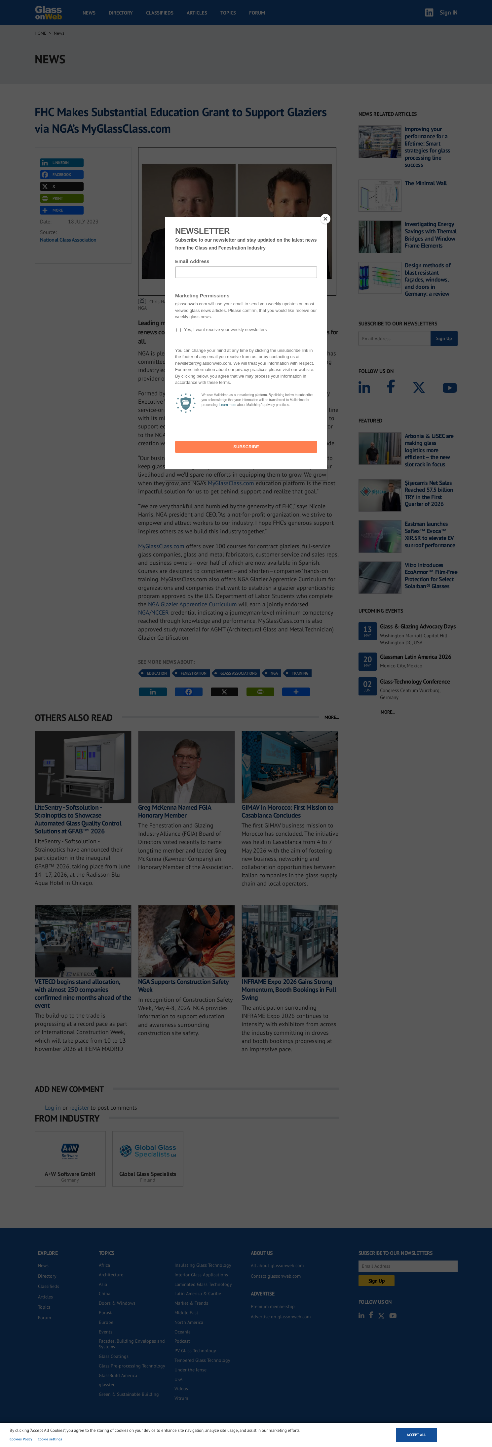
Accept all (416, 1434)
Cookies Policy (21, 1439)
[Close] (325, 219)
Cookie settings (50, 1439)
